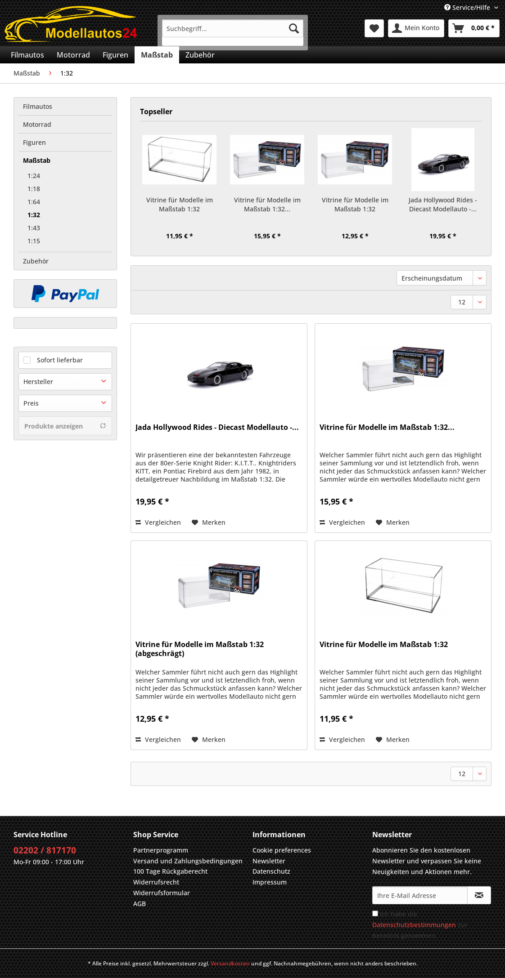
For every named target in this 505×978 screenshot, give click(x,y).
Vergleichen (158, 522)
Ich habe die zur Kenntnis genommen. (420, 925)
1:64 (33, 201)
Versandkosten (230, 963)
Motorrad (37, 124)
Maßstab (36, 160)
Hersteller (38, 381)
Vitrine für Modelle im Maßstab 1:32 (179, 204)
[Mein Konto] (416, 28)
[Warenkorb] (474, 28)
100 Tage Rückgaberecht (170, 871)
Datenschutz (271, 871)
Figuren (34, 142)
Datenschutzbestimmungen (414, 924)
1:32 (33, 214)
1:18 (33, 188)
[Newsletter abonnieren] (479, 895)
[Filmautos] (27, 54)
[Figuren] (115, 54)
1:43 (33, 227)
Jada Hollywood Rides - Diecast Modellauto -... (443, 204)
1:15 (33, 241)
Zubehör (36, 261)
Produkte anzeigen (65, 426)
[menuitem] (232, 32)
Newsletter (268, 861)
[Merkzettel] (374, 28)
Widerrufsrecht (156, 882)
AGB (139, 903)
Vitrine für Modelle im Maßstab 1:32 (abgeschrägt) (355, 205)
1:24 (33, 175)
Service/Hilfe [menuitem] (468, 7)
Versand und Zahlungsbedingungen (188, 861)
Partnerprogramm (160, 850)
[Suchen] (293, 28)
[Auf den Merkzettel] (208, 522)
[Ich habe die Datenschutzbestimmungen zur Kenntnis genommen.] (375, 913)
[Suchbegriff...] (232, 28)
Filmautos (37, 106)
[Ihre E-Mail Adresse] (420, 895)
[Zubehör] (200, 54)
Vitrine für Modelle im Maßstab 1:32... (267, 204)
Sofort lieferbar (60, 360)
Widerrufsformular (161, 893)
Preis (31, 403)
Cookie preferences (281, 850)
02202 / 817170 (45, 850)
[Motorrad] (73, 54)
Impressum (269, 882)
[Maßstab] (157, 54)
